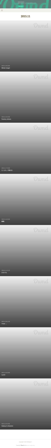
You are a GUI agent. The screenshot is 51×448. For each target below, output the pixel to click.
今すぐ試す (21, 6)
